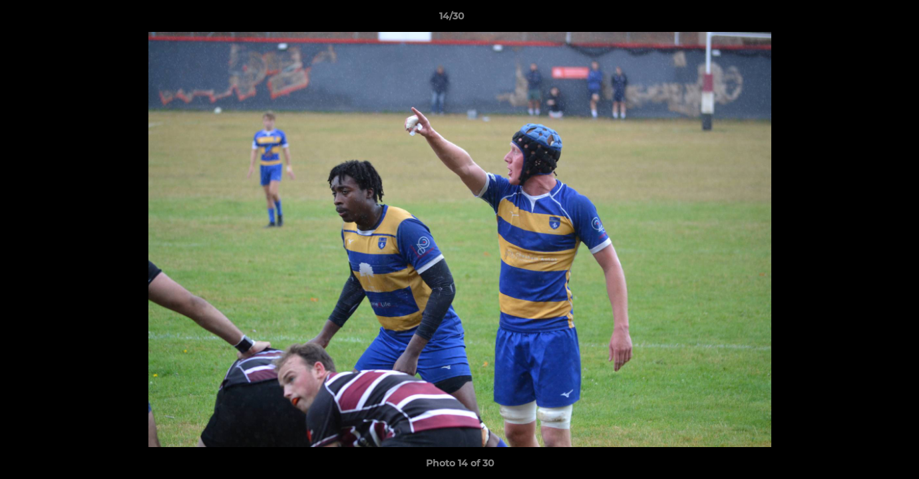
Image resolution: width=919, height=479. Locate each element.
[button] (863, 19)
